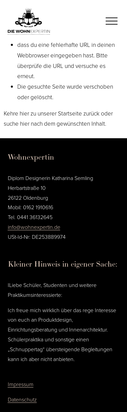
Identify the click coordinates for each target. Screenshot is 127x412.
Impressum (21, 384)
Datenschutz (22, 399)
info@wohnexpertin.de (34, 227)
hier (24, 113)
